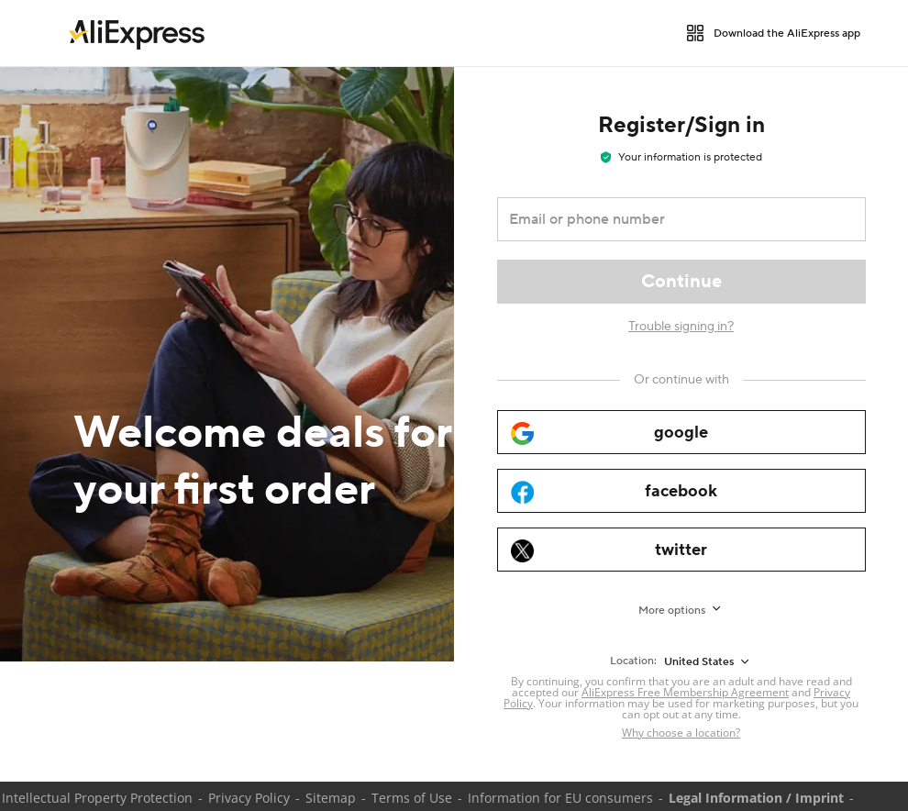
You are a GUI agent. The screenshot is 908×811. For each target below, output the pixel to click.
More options (671, 610)
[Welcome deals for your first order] (227, 364)
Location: (633, 661)
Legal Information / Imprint (756, 797)
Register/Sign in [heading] (681, 125)
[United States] (708, 661)
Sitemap (330, 797)
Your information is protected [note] (681, 157)
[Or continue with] (681, 380)
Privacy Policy (249, 797)
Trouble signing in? (681, 326)
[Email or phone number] (668, 219)
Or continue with (681, 380)
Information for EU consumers (560, 797)
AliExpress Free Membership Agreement (685, 692)
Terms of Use (411, 797)
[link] (136, 33)
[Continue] (681, 282)
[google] (681, 432)
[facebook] (681, 491)
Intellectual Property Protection (97, 797)
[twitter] (681, 550)
